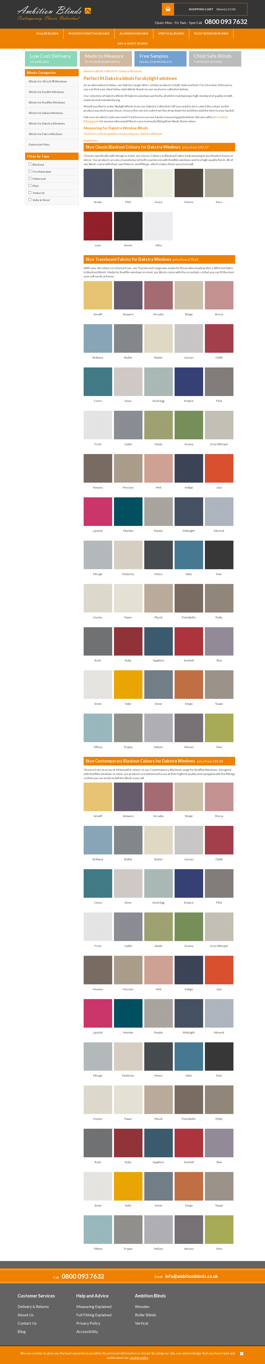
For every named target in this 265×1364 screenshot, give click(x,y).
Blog (22, 1331)
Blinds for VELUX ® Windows (48, 81)
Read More (91, 140)
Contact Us (27, 1323)
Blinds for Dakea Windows (46, 113)
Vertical (141, 1323)
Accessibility (87, 1331)
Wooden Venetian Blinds (89, 33)
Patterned (39, 179)
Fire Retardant (42, 171)
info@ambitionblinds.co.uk (191, 1276)
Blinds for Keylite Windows (46, 92)
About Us (26, 1314)
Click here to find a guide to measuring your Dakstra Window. (123, 134)
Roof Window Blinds (211, 33)
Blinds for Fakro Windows (46, 134)
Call (221, 23)
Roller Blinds (47, 33)
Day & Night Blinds (133, 43)
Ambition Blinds (54, 13)
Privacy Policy (88, 1323)
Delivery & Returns (33, 1306)
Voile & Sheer (41, 200)
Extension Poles (39, 144)
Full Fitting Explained (93, 1314)
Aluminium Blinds (134, 33)
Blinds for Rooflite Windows (47, 102)
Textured (38, 193)
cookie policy (139, 1358)
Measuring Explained (93, 1306)
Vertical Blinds (171, 33)
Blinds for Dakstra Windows (47, 123)
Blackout (38, 164)
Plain (36, 186)
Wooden (142, 1306)
